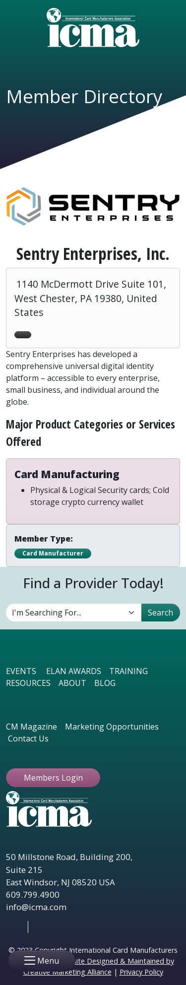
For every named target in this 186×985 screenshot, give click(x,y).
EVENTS (21, 671)
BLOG (105, 682)
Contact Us (28, 738)
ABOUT (72, 682)
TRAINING (128, 671)
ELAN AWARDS (73, 671)
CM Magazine (31, 726)
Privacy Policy (141, 972)
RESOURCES (28, 682)
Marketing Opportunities (112, 726)
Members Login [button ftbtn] (53, 777)
